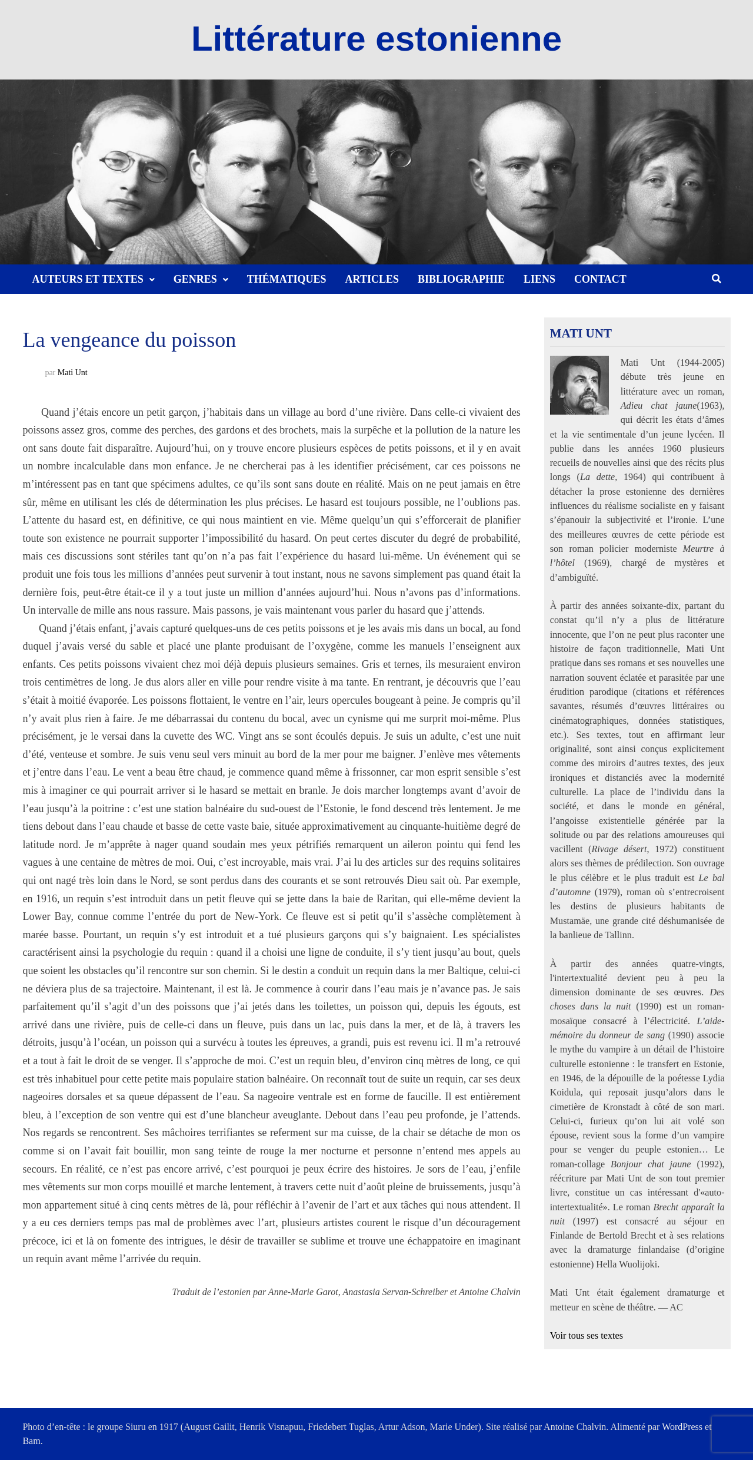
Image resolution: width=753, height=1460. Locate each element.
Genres (195, 279)
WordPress (682, 1427)
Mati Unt (73, 372)
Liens (539, 279)
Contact (600, 279)
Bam (31, 1441)
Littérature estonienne (376, 38)
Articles (372, 279)
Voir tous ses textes (586, 1335)
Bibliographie (461, 279)
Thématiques (286, 279)
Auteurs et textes (87, 279)
